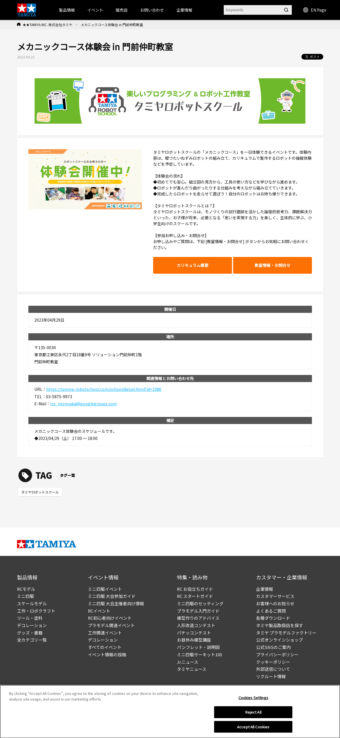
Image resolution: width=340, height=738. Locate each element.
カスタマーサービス (275, 596)
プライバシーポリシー (277, 654)
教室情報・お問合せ (272, 265)
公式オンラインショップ (279, 640)
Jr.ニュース (187, 662)
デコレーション (32, 625)
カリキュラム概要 (192, 265)
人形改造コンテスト (196, 625)
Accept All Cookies (253, 728)
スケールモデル (32, 603)
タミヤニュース (191, 669)
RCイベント (99, 611)
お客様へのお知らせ (275, 603)
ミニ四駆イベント (105, 589)
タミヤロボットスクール (40, 492)
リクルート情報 (271, 676)
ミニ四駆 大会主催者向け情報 (116, 603)
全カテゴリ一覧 (32, 640)
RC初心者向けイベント (110, 618)
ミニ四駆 (25, 596)
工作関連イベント (105, 633)
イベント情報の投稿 (107, 654)
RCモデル (26, 589)
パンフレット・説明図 (198, 647)
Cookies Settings (253, 699)
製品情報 (67, 10)
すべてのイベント (104, 647)
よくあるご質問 (271, 611)
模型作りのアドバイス (198, 618)
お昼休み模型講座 (194, 640)
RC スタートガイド (195, 596)
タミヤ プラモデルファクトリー (286, 633)
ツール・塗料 (30, 618)
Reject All (253, 713)
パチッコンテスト (194, 633)
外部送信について (273, 669)
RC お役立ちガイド (195, 589)
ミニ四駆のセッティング (200, 603)
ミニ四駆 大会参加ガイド (112, 596)
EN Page (314, 10)
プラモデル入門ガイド (198, 611)
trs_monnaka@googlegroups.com (83, 403)
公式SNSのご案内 (273, 647)
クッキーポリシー (273, 662)
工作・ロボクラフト (36, 611)
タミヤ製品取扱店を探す (279, 625)
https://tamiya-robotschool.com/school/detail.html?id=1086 (103, 389)
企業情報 (264, 589)
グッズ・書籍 (30, 633)
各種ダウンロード (273, 618)
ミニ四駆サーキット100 (199, 654)
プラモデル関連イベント (111, 625)
